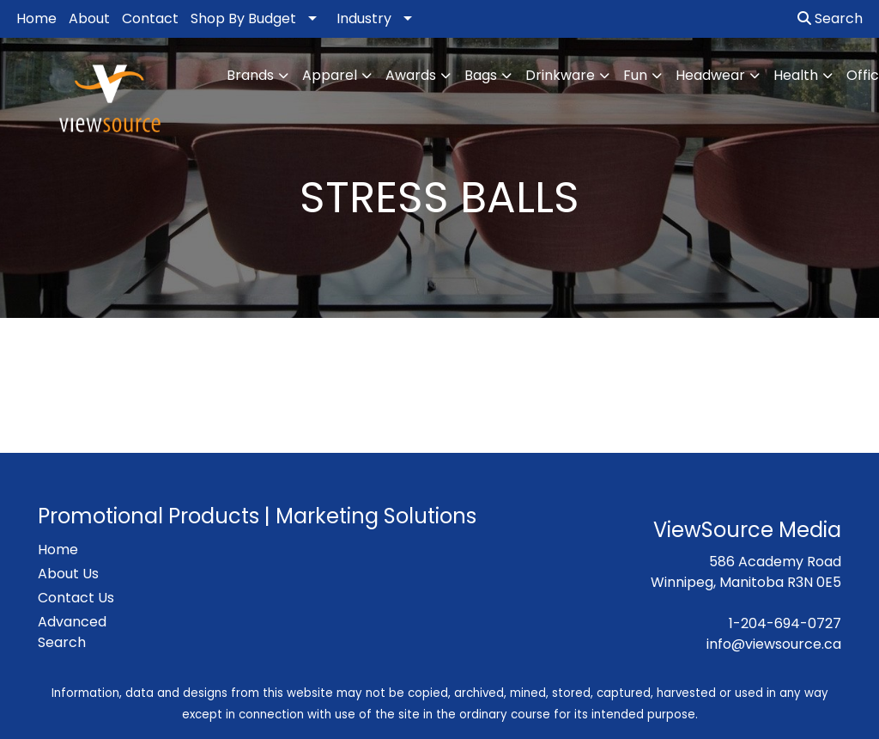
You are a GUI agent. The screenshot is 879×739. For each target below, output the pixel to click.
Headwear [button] (710, 75)
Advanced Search (72, 632)
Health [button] (795, 75)
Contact (150, 18)
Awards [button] (410, 75)
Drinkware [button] (560, 75)
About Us (68, 573)
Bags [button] (480, 75)
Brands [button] (250, 75)
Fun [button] (635, 75)
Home (36, 18)
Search (830, 18)
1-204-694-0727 (785, 623)
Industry (363, 18)
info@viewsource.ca (773, 644)
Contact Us (76, 598)
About (89, 18)
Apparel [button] (329, 75)
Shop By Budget (243, 18)
